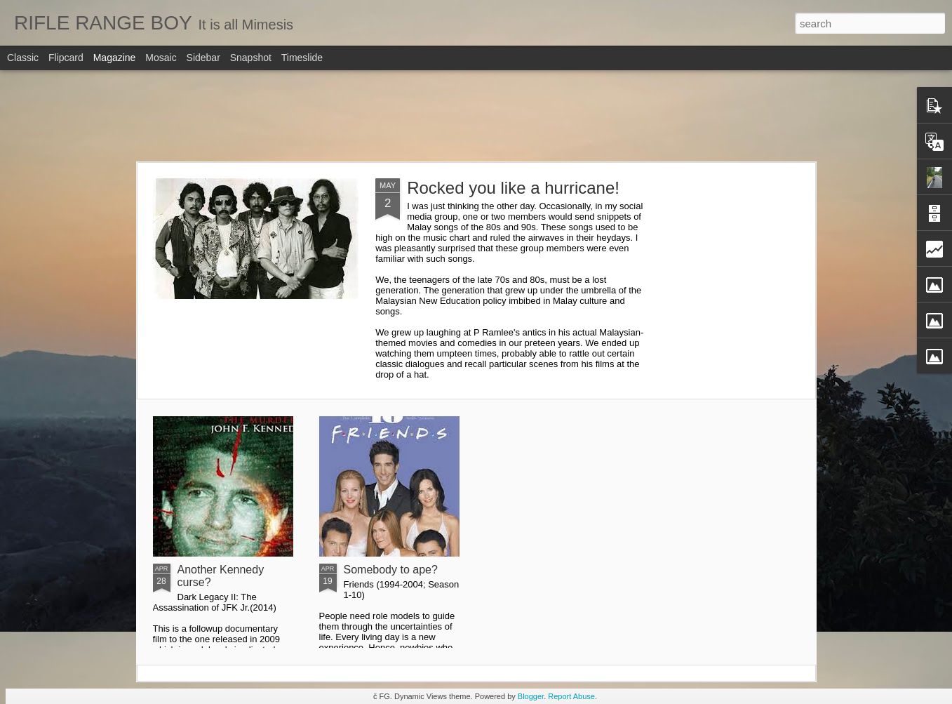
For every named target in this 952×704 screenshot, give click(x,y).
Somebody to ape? (391, 570)
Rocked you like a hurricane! (513, 187)
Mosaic (160, 57)
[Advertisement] (476, 115)
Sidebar (203, 57)
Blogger (531, 696)
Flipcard (65, 57)
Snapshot (250, 57)
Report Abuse (571, 696)
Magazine (114, 57)
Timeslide (302, 57)
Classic (23, 57)
